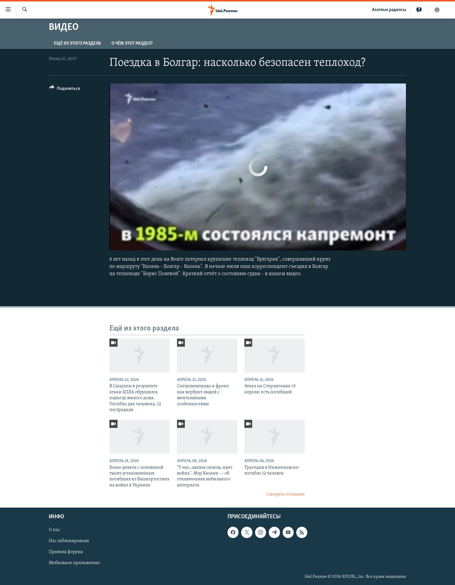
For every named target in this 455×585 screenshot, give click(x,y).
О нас (54, 530)
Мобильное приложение (74, 563)
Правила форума (66, 552)
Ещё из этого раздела (77, 43)
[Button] (64, 89)
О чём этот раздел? (132, 43)
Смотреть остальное (286, 494)
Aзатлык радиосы (389, 10)
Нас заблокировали (69, 541)
